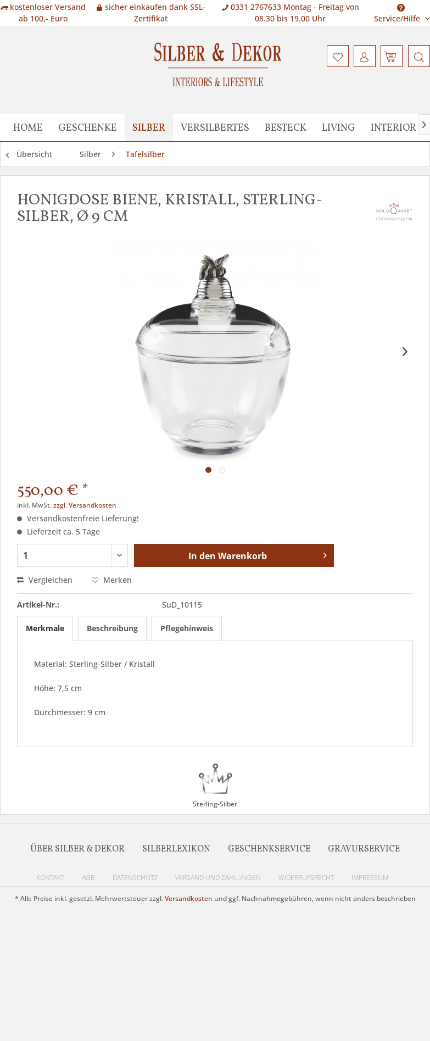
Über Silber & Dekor (77, 849)
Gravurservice (364, 849)
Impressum (369, 877)
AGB (88, 877)
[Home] (28, 127)
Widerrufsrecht (306, 877)
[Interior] (393, 127)
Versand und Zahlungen (218, 877)
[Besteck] (285, 127)
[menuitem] (417, 56)
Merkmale (45, 628)
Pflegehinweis (186, 628)
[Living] (338, 127)
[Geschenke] (88, 127)
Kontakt (50, 877)
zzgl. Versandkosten (84, 505)
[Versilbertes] (215, 127)
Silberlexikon (176, 849)
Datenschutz (135, 877)
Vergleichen (44, 580)
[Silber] (149, 127)
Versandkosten (189, 898)
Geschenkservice (269, 849)
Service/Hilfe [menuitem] (398, 9)
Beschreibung (112, 628)
